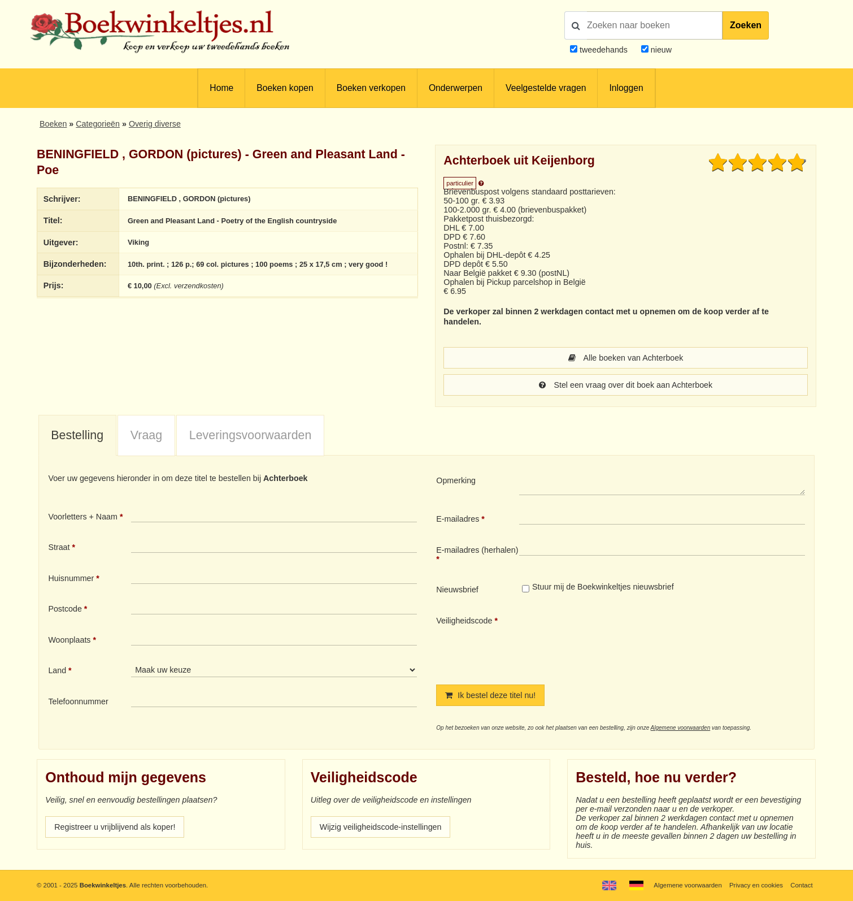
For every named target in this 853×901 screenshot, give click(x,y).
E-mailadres (457, 518)
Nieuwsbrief (457, 589)
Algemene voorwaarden (681, 728)
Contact (801, 885)
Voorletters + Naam (82, 516)
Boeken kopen (284, 88)
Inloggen (626, 88)
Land (57, 670)
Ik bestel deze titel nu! (490, 695)
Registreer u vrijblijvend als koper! (114, 826)
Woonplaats (69, 639)
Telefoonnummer (78, 701)
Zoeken (745, 25)
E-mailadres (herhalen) (477, 550)
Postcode (64, 608)
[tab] (77, 436)
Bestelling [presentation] (77, 435)
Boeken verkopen (371, 88)
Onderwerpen (455, 88)
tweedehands (604, 49)
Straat (58, 547)
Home (221, 88)
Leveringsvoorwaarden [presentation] (250, 435)
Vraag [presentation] (146, 435)
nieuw (660, 49)
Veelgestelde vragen (546, 88)
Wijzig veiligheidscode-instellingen (381, 826)
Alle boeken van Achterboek (626, 357)
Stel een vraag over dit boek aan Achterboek (625, 384)
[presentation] (613, 641)
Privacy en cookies (756, 885)
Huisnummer (71, 578)
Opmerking (456, 480)
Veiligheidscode (464, 620)
